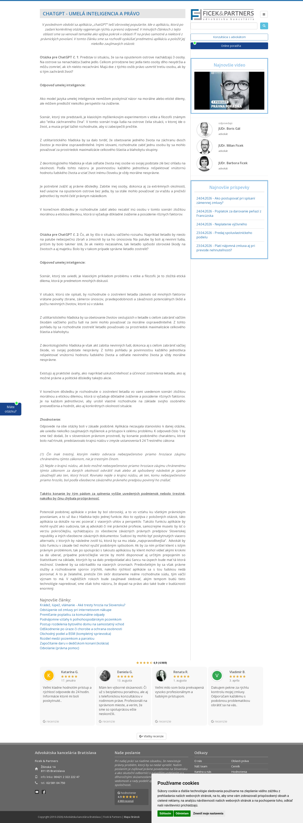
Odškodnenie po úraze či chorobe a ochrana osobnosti (81, 629)
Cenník (235, 766)
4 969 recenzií (126, 801)
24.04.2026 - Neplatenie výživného (221, 224)
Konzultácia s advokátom (229, 37)
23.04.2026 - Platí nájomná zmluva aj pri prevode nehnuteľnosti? (225, 248)
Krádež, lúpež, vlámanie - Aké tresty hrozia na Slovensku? (82, 605)
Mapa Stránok (132, 817)
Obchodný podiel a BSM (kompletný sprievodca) (75, 633)
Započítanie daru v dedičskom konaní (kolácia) (74, 643)
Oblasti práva (240, 761)
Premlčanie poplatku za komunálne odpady (72, 614)
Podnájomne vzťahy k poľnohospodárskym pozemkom (80, 619)
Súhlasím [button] (165, 813)
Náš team (200, 766)
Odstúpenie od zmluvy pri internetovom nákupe (75, 610)
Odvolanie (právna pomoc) (59, 648)
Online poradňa (231, 46)
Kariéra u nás (202, 772)
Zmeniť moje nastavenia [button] (208, 813)
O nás (198, 761)
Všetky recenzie (151, 736)
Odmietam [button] (182, 813)
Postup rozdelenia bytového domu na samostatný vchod (82, 624)
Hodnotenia (239, 772)
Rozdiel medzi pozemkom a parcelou (67, 638)
